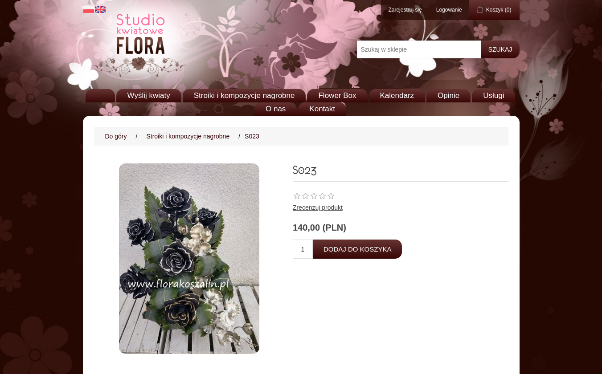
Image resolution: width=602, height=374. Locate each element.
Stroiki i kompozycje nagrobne (244, 95)
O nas (276, 109)
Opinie (448, 95)
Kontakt (322, 109)
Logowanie (449, 10)
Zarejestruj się (405, 10)
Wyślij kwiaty (148, 95)
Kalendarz (397, 95)
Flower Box (337, 95)
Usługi (493, 95)
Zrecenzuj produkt (318, 207)
